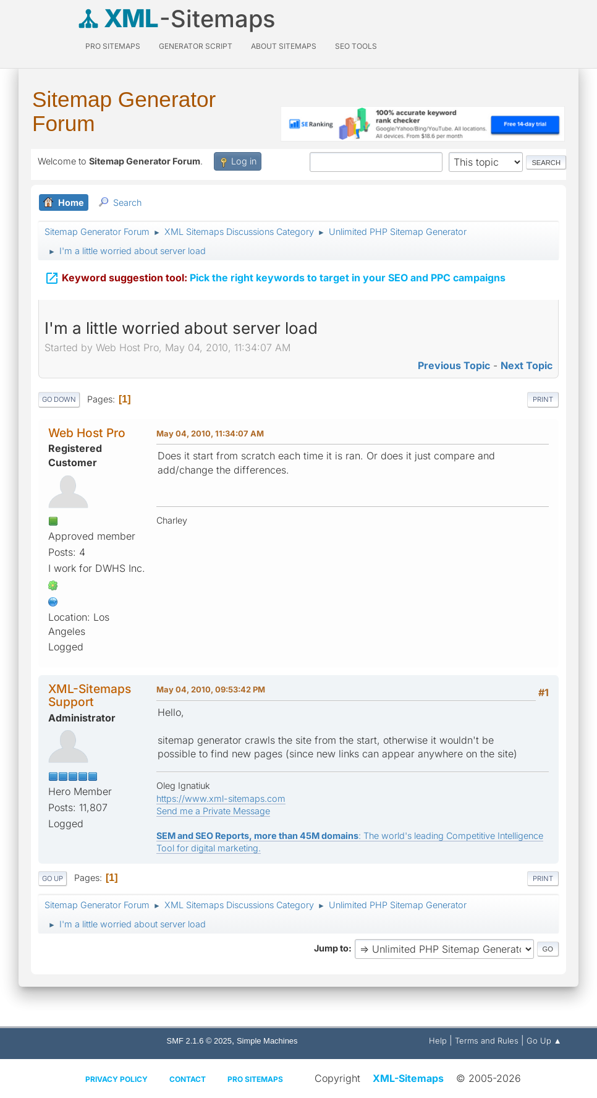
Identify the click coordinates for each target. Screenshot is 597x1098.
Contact (187, 1079)
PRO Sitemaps (112, 46)
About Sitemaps (283, 46)
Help (438, 1040)
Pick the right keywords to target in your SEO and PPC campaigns (275, 276)
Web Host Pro (86, 432)
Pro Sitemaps (255, 1079)
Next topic (527, 365)
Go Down (59, 399)
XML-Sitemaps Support (89, 695)
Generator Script (195, 46)
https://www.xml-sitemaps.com (221, 798)
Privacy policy (116, 1079)
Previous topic (454, 365)
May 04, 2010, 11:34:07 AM (210, 433)
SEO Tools (356, 46)
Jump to (331, 948)
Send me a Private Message (213, 811)
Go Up (52, 878)
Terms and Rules (487, 1040)
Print (543, 399)
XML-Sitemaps (408, 1078)
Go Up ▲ (544, 1040)
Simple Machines (267, 1040)
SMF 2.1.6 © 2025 (199, 1040)
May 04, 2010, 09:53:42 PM (210, 689)
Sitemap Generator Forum (124, 111)
